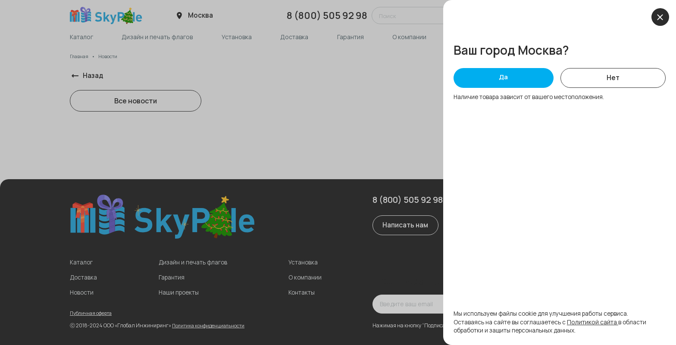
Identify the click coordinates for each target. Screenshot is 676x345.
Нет (613, 79)
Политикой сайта (595, 322)
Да (503, 78)
